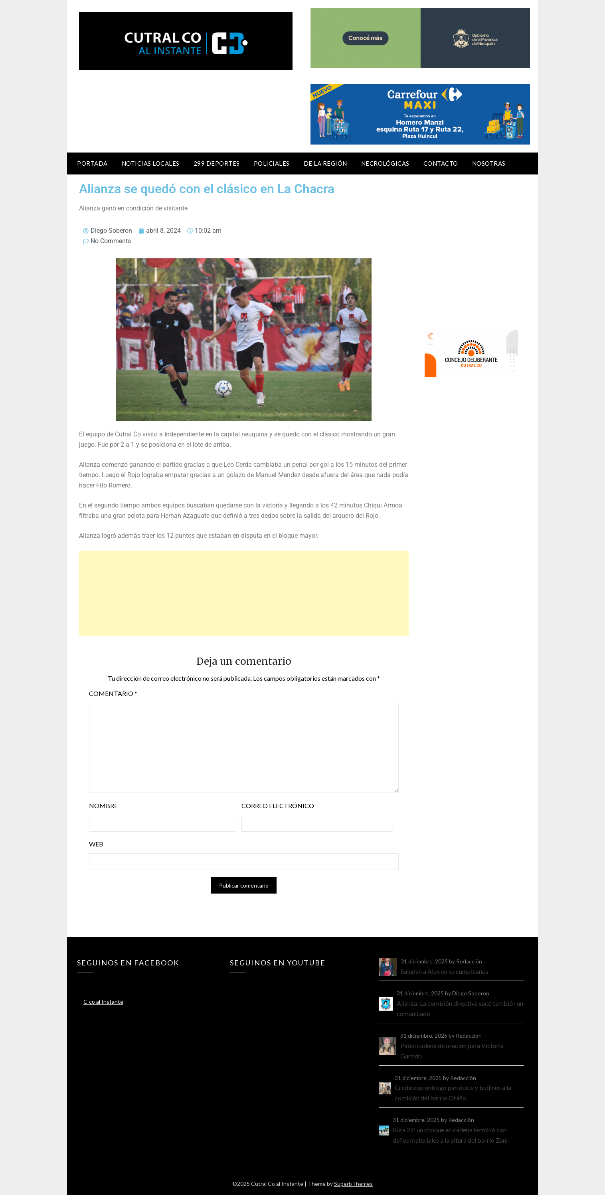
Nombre (103, 805)
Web (96, 844)
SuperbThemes (353, 1183)
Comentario (113, 693)
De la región (325, 163)
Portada (92, 163)
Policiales (272, 163)
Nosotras (489, 163)
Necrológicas (385, 163)
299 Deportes (217, 163)
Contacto (440, 163)
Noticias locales (151, 163)
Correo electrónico (277, 805)
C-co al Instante (103, 1001)
